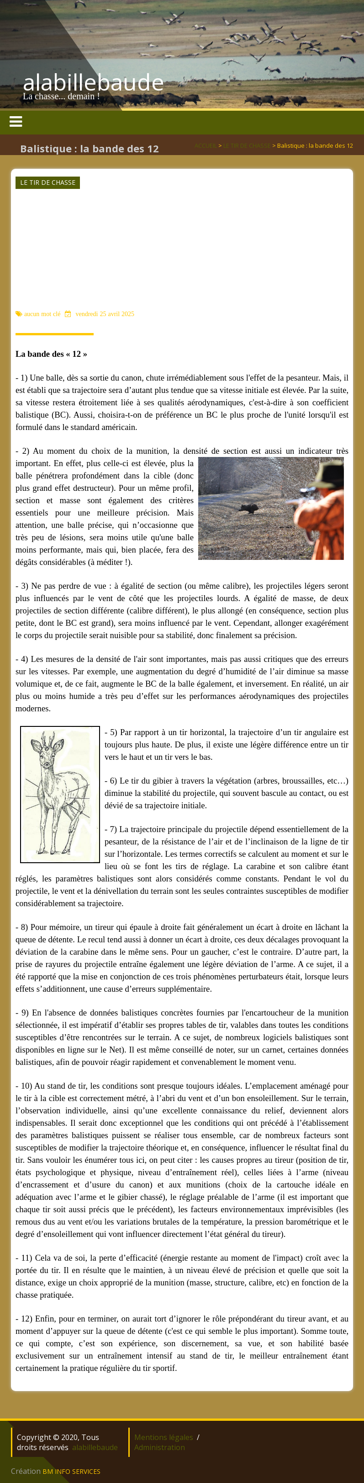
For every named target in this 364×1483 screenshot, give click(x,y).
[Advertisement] (181, 240)
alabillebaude (93, 81)
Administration (159, 1447)
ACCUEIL (206, 145)
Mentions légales (163, 1437)
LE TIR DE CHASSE (247, 145)
